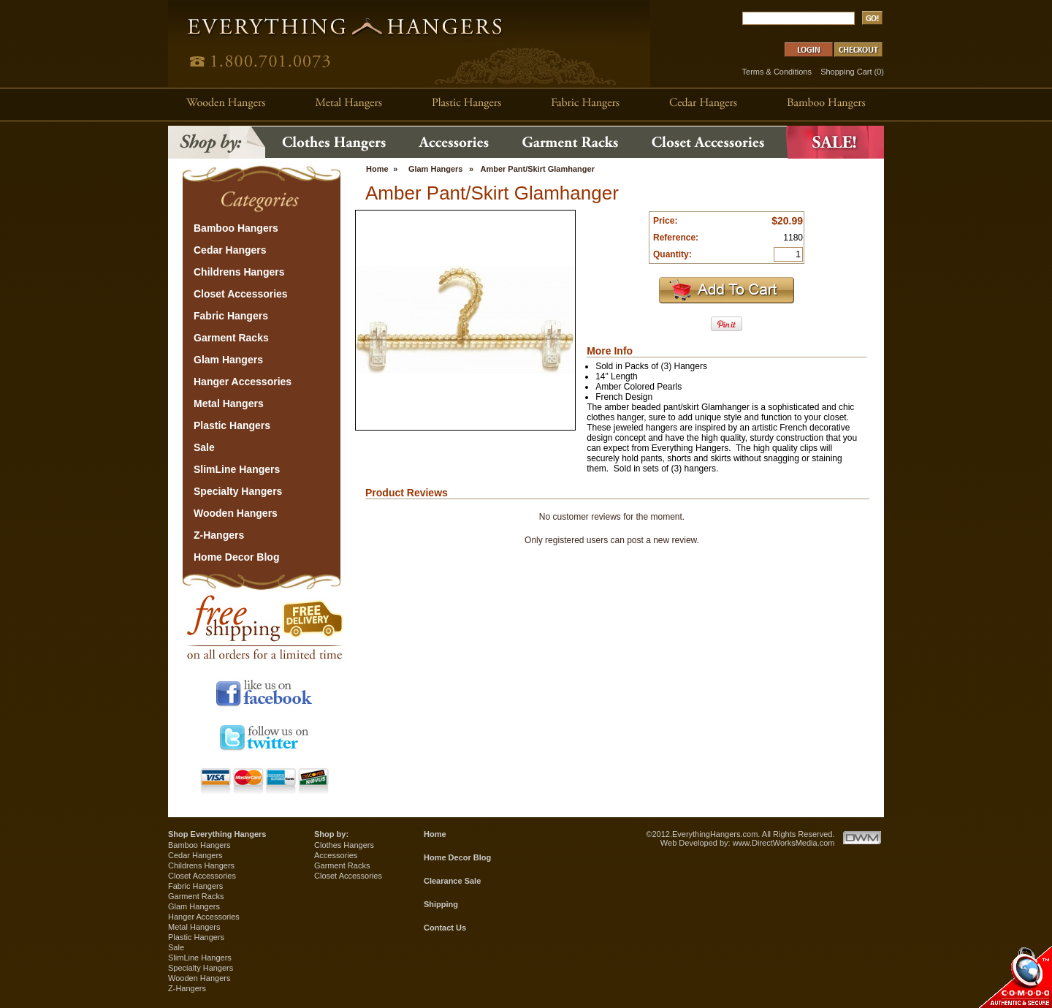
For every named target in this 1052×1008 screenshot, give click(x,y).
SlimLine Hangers (200, 957)
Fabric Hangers (195, 886)
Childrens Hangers (201, 865)
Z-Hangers (187, 988)
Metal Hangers (194, 926)
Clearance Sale (452, 880)
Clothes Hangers (344, 845)
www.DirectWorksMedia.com (784, 842)
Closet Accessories (202, 875)
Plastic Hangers (196, 937)
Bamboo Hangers (199, 845)
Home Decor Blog (457, 857)
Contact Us (445, 927)
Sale (176, 947)
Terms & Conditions (777, 71)
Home (377, 168)
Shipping (441, 904)
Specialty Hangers (200, 967)
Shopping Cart (846, 71)
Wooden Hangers (199, 978)
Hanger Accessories (204, 916)
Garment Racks (196, 896)
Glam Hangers (435, 168)
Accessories (335, 855)
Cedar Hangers (195, 855)
